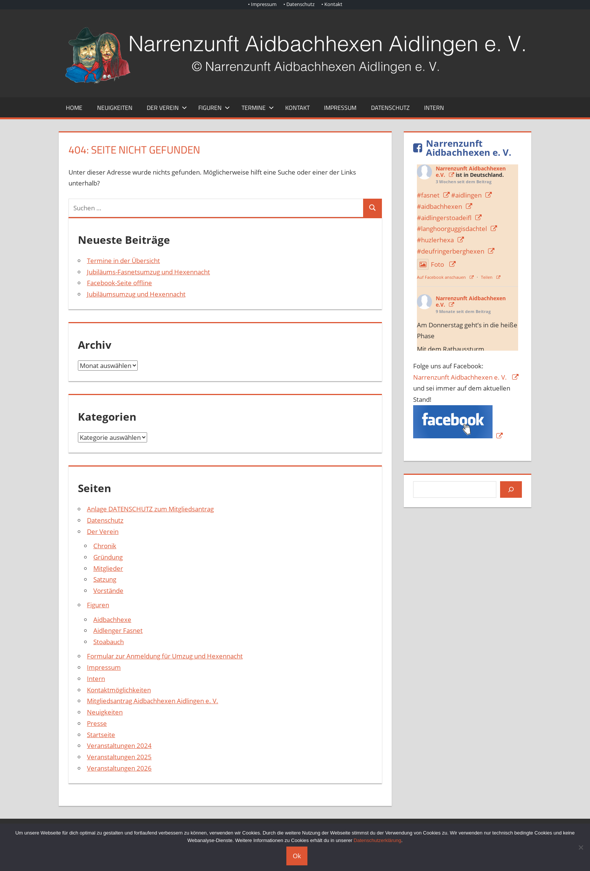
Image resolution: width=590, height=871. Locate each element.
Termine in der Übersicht (123, 260)
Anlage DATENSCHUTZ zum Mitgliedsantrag (150, 509)
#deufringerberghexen (450, 251)
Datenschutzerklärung (377, 840)
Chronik (104, 545)
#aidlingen (466, 195)
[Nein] (580, 847)
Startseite (101, 734)
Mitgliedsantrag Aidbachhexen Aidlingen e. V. (152, 700)
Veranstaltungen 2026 (119, 768)
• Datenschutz (299, 4)
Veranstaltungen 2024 (119, 745)
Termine (258, 107)
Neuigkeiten (114, 107)
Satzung (104, 579)
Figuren (214, 107)
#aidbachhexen (439, 206)
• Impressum (262, 4)
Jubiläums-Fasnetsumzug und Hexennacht (148, 272)
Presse (97, 723)
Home (74, 107)
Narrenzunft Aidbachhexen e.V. (471, 301)
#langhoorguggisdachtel (452, 228)
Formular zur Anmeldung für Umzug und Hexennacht (165, 656)
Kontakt (297, 107)
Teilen (487, 277)
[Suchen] (511, 489)
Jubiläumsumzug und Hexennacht (136, 294)
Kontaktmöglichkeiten (119, 690)
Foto (431, 264)
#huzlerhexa (435, 240)
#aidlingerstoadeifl (444, 217)
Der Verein (167, 107)
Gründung (108, 557)
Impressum (340, 107)
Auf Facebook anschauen (441, 277)
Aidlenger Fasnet (118, 630)
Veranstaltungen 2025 (119, 756)
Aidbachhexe (112, 619)
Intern (434, 107)
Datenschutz (390, 107)
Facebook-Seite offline (119, 282)
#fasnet (428, 195)
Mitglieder (108, 568)
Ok (297, 855)
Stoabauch (108, 641)
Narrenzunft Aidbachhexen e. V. (460, 377)
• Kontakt (331, 4)
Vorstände (108, 590)
